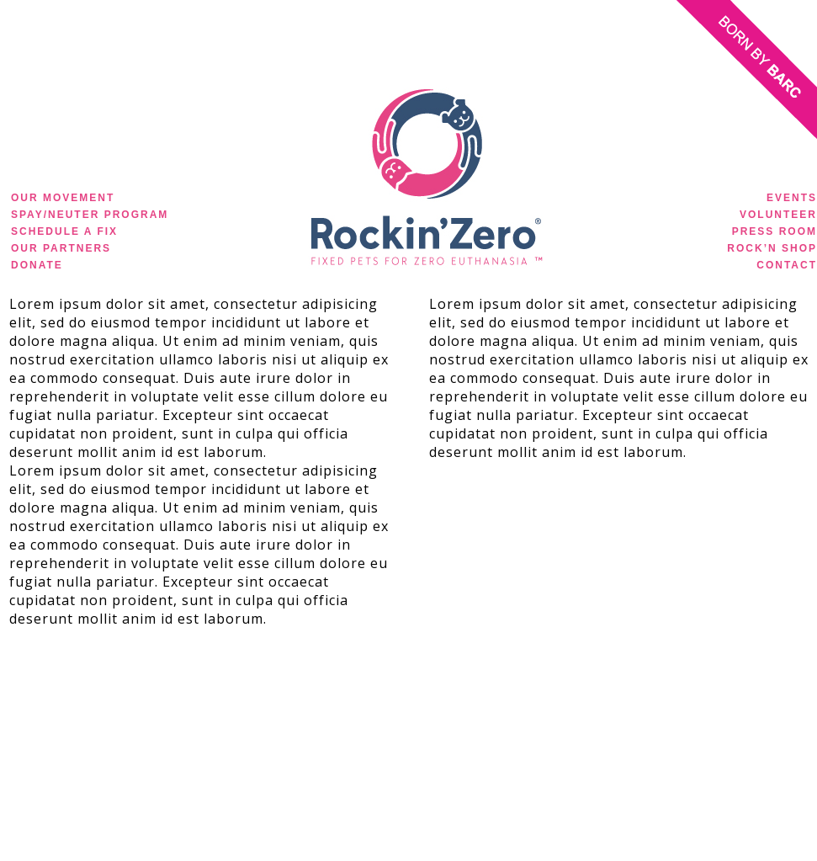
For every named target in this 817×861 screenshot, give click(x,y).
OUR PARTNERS (61, 248)
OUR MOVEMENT (62, 198)
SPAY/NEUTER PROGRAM (89, 215)
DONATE (37, 265)
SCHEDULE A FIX (64, 231)
